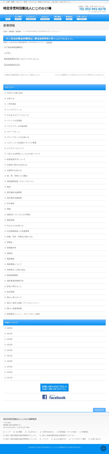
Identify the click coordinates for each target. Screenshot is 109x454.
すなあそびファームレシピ (18, 115)
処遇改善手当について (16, 159)
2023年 (10, 345)
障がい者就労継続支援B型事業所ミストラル (21, 439)
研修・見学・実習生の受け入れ (20, 237)
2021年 (10, 356)
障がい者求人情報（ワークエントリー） (23, 303)
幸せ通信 (10, 203)
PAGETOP (99, 410)
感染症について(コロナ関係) (18, 215)
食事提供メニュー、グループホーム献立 (23, 314)
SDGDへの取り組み (15, 93)
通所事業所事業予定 (15, 281)
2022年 (10, 350)
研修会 (10, 242)
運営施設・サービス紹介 (68, 432)
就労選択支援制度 (14, 198)
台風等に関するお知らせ (17, 165)
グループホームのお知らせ (18, 137)
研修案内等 (11, 248)
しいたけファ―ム (14, 110)
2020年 (10, 361)
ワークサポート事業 (78, 439)
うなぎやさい (32, 432)
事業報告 (85, 432)
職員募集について (14, 264)
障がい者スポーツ (14, 297)
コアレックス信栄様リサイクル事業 (21, 143)
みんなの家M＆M (60, 439)
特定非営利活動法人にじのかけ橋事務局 (51, 447)
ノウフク (45, 439)
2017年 (10, 378)
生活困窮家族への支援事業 (18, 231)
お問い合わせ (96, 439)
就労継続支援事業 (14, 192)
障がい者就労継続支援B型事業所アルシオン (21, 435)
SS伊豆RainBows (48, 432)
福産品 (10, 253)
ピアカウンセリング (15, 148)
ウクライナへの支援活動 (17, 126)
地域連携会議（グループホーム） (21, 181)
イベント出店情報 (14, 121)
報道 (9, 187)
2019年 (10, 367)
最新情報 (49, 42)
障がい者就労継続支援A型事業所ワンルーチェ (58, 435)
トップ (8, 432)
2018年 (10, 372)
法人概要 (19, 432)
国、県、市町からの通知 (17, 176)
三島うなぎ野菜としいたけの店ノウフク (23, 154)
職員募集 (10, 259)
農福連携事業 (12, 275)
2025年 (10, 334)
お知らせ (10, 98)
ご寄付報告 (11, 104)
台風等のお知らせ (14, 170)
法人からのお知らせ (15, 226)
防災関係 (10, 292)
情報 (9, 209)
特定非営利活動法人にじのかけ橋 (27, 8)
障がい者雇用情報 (14, 308)
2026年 (10, 328)
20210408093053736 (12, 65)
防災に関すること (14, 286)
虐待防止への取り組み (16, 270)
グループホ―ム (13, 132)
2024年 (10, 339)
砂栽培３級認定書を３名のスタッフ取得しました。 (22, 75)
